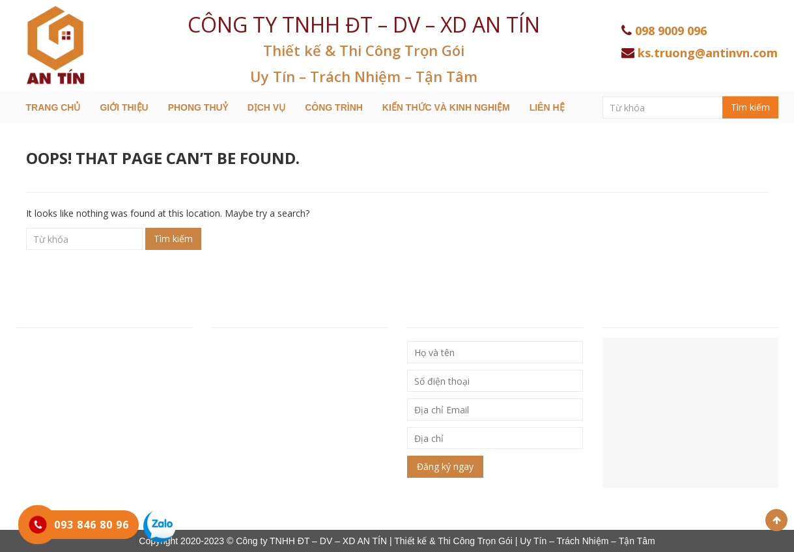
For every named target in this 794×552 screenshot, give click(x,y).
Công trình (334, 107)
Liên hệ (547, 107)
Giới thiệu (124, 107)
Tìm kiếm (750, 107)
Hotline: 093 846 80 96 (67, 402)
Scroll (776, 520)
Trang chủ (53, 107)
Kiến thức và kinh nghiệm (446, 107)
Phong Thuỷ (198, 107)
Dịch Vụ (267, 107)
